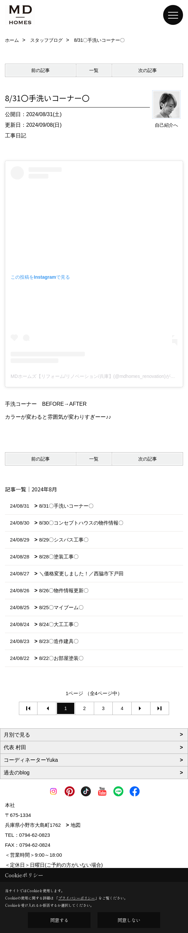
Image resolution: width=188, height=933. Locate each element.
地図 (76, 825)
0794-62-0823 (34, 835)
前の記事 (40, 70)
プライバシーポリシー (76, 897)
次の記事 (147, 70)
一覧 (93, 70)
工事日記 (15, 135)
